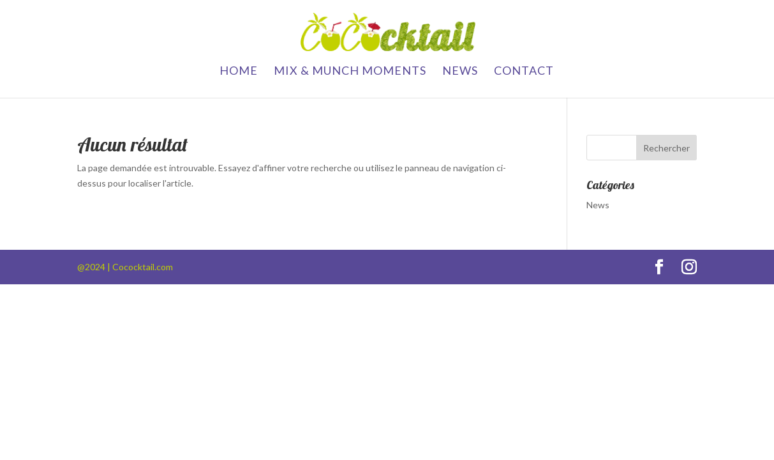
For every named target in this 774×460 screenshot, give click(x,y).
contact (524, 71)
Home (239, 71)
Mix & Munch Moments (350, 71)
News (460, 71)
